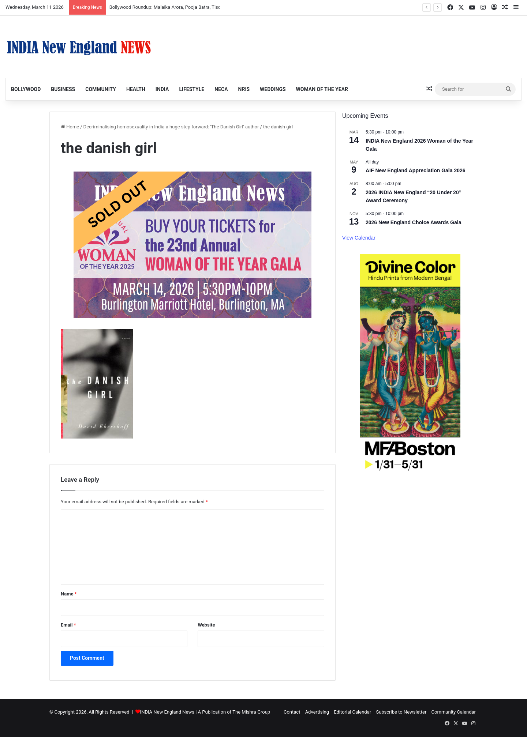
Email (68, 625)
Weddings (272, 89)
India (162, 89)
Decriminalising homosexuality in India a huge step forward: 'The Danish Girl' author (171, 126)
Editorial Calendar (352, 712)
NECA (221, 89)
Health (135, 89)
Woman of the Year (322, 89)
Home (70, 126)
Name (69, 594)
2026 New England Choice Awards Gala (413, 222)
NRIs (244, 89)
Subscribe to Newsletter (401, 712)
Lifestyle (191, 89)
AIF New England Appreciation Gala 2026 (416, 170)
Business (63, 89)
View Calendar (358, 238)
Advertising (317, 712)
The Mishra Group (251, 712)
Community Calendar (453, 712)
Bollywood (26, 89)
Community (100, 89)
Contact (292, 712)
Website (206, 625)
